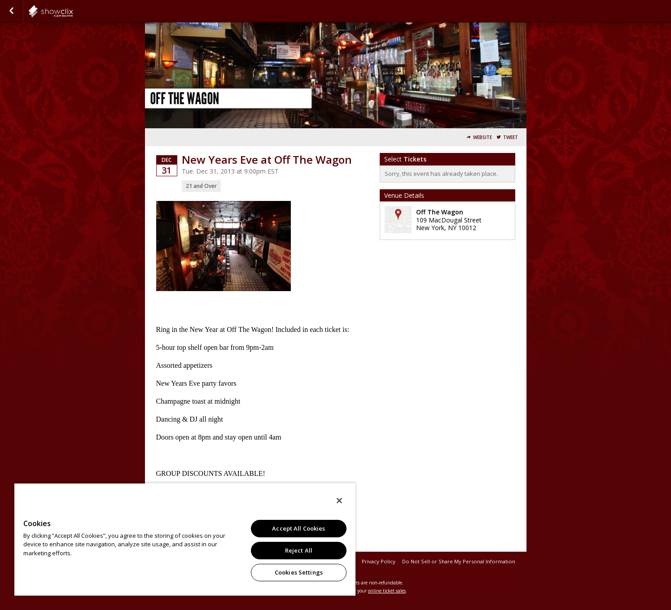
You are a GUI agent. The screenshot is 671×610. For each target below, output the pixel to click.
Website (482, 137)
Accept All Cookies (298, 528)
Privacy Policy (378, 561)
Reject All (298, 550)
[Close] (339, 500)
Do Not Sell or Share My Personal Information (458, 561)
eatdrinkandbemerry (73, 11)
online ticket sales (387, 591)
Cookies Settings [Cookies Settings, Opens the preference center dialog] (299, 572)
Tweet (510, 137)
